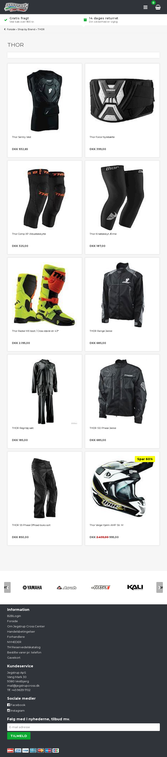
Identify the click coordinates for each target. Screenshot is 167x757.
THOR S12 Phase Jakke (103, 428)
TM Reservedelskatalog (23, 647)
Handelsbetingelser (21, 631)
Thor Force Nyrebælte (102, 137)
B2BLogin (14, 616)
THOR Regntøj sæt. (23, 428)
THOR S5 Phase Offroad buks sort (31, 525)
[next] (159, 587)
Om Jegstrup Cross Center (26, 626)
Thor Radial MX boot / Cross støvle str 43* (35, 330)
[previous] (7, 587)
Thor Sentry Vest (21, 137)
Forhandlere (16, 636)
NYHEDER (14, 642)
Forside (11, 29)
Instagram (16, 710)
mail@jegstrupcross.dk (23, 685)
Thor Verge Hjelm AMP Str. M (106, 525)
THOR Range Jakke (101, 330)
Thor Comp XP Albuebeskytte (29, 233)
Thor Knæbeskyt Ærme (103, 233)
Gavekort (13, 657)
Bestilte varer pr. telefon (24, 652)
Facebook (16, 705)
